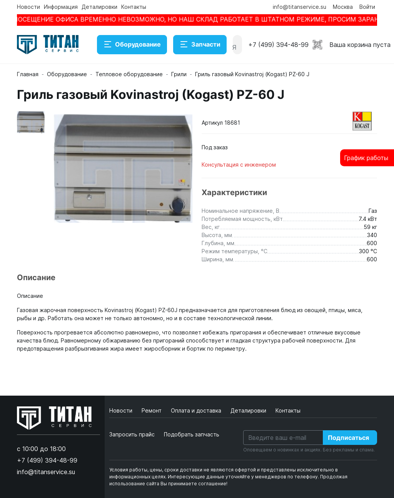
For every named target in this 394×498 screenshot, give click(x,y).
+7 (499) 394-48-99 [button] (278, 44)
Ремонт (152, 410)
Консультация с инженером (239, 164)
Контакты (133, 6)
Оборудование (132, 45)
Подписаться (348, 437)
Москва (343, 6)
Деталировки (99, 6)
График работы (366, 158)
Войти (367, 6)
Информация (61, 6)
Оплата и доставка (197, 410)
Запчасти (199, 45)
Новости (28, 6)
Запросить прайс (132, 434)
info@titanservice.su (299, 6)
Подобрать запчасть (191, 434)
